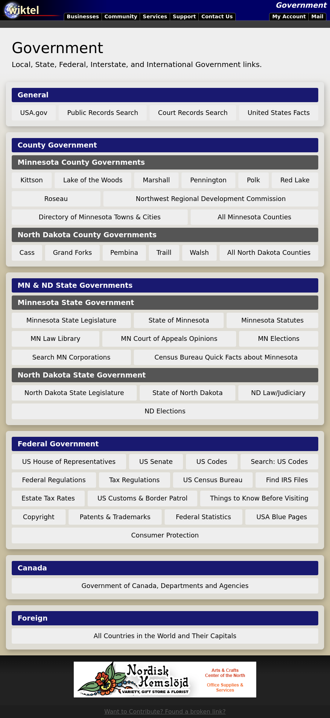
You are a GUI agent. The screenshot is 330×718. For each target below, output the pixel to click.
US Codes (212, 461)
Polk (253, 180)
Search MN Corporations (71, 357)
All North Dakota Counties (269, 252)
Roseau (56, 198)
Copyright (38, 517)
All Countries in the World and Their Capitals (165, 636)
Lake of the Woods (92, 180)
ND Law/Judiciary (278, 393)
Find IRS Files (287, 480)
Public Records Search (102, 112)
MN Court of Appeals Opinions (169, 338)
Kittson (32, 180)
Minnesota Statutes (272, 320)
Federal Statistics (203, 517)
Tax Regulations (134, 480)
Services (155, 16)
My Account (289, 16)
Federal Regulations (54, 480)
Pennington (208, 180)
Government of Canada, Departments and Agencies (165, 585)
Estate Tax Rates (48, 498)
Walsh (199, 252)
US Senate (156, 461)
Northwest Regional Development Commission (211, 198)
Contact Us (217, 16)
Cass (26, 252)
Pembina (124, 252)
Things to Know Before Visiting (259, 498)
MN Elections (278, 338)
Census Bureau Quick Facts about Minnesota (226, 357)
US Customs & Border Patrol (143, 498)
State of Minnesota (178, 320)
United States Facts (278, 112)
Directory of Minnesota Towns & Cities (100, 217)
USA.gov (33, 112)
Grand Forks (72, 252)
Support (184, 16)
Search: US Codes (279, 461)
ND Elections (165, 411)
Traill (164, 252)
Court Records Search (193, 112)
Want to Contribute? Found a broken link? (164, 711)
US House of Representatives (68, 461)
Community (121, 16)
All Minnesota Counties (254, 217)
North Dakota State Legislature (74, 393)
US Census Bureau (213, 480)
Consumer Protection (165, 535)
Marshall (156, 180)
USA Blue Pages (281, 517)
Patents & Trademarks (115, 517)
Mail (317, 16)
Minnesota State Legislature (71, 320)
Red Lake (294, 180)
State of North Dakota (188, 393)
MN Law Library (55, 338)
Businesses (83, 16)
